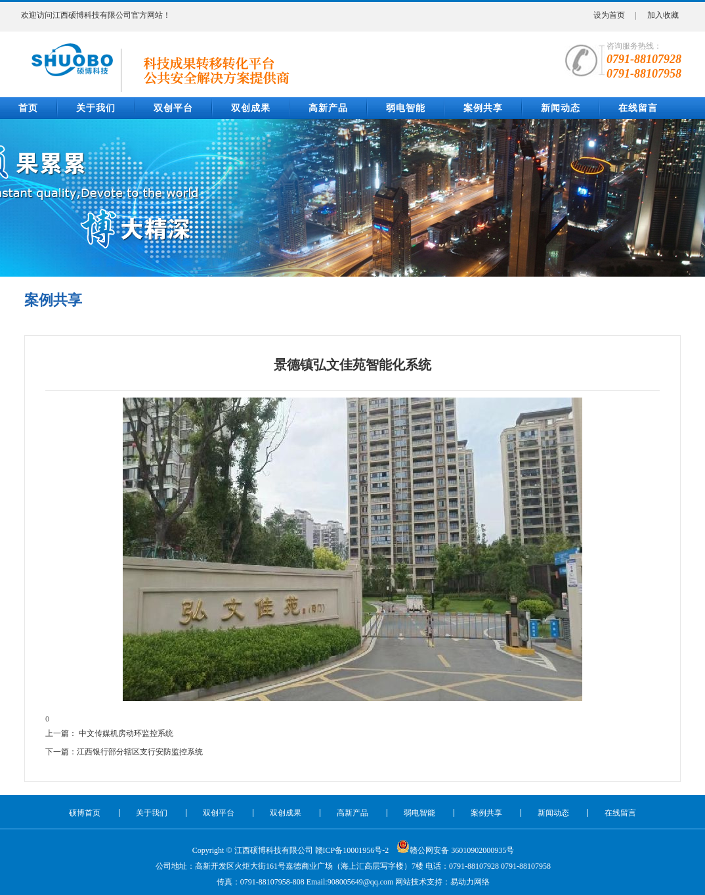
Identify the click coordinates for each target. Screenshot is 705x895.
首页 (28, 108)
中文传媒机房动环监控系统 (126, 733)
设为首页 (609, 15)
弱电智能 (405, 108)
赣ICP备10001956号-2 (352, 850)
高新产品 (328, 108)
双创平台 (173, 108)
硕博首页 (84, 812)
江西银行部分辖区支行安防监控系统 (140, 751)
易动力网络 (470, 881)
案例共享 (483, 108)
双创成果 (250, 108)
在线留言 (638, 108)
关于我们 (96, 108)
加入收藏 (663, 15)
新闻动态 (560, 108)
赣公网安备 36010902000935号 (455, 846)
